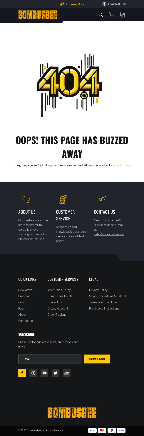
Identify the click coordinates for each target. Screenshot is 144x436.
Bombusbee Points (60, 296)
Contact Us (25, 321)
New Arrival (25, 290)
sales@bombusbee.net (109, 234)
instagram (33, 373)
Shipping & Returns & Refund (107, 296)
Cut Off (22, 302)
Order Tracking (57, 314)
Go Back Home (120, 165)
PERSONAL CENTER (123, 15)
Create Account (58, 308)
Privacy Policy (98, 290)
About (22, 314)
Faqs (21, 308)
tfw (67, 373)
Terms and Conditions (103, 302)
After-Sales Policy (59, 290)
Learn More (76, 4)
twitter (55, 373)
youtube (44, 373)
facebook (22, 373)
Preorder (24, 296)
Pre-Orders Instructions (104, 308)
